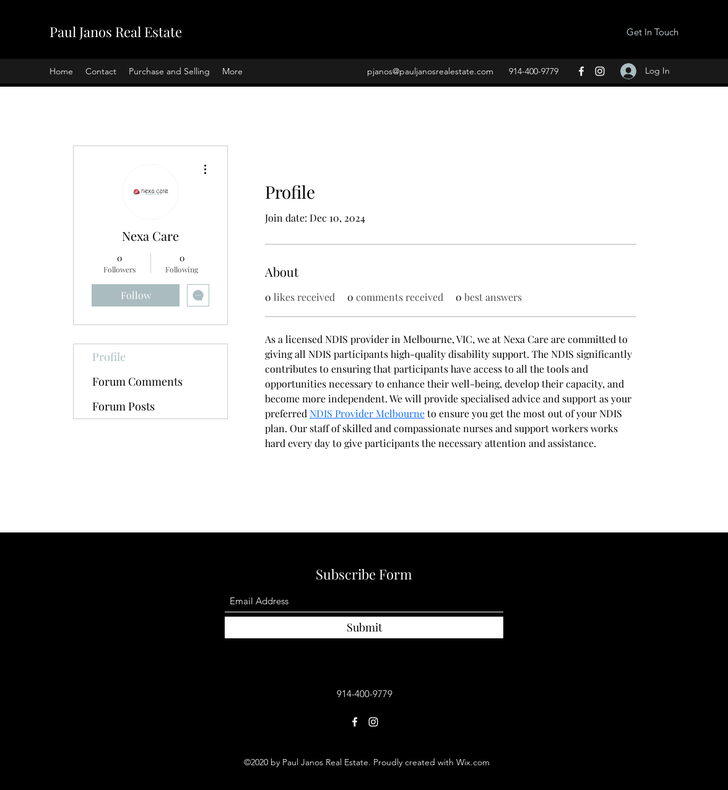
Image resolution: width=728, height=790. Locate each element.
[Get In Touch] (652, 32)
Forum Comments (137, 381)
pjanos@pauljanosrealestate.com (430, 71)
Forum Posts (123, 406)
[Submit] (364, 627)
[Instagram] (600, 71)
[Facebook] (581, 71)
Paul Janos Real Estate (116, 31)
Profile (109, 356)
